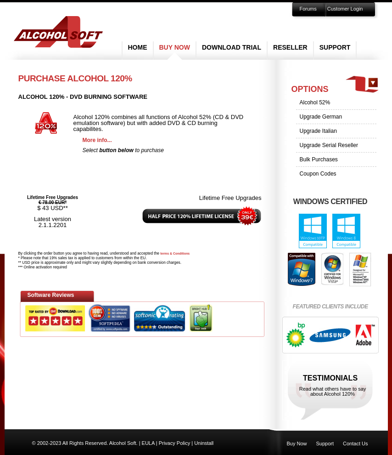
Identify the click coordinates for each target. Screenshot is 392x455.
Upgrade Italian (318, 131)
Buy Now (174, 47)
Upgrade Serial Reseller (329, 145)
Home (137, 47)
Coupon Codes (318, 174)
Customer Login (345, 8)
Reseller (290, 47)
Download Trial (231, 47)
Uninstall (203, 443)
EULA (148, 443)
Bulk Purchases (319, 159)
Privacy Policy (174, 443)
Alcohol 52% (315, 102)
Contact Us (355, 443)
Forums (308, 8)
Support (335, 47)
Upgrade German (321, 117)
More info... (97, 140)
